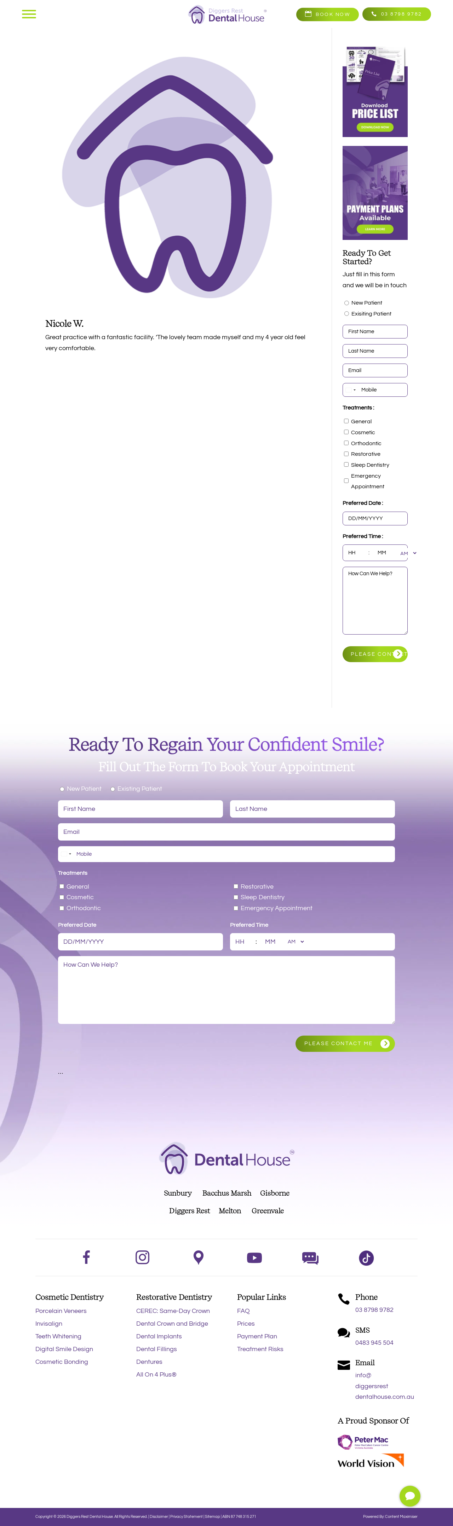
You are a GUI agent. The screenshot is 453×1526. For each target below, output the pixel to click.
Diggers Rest (189, 1211)
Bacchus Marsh (226, 1193)
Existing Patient (139, 788)
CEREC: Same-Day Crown (173, 1311)
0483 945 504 (374, 1342)
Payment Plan (257, 1336)
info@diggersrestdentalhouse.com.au (384, 1386)
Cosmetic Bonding (61, 1362)
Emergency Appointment (367, 481)
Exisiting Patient (371, 314)
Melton (230, 1211)
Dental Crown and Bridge (172, 1323)
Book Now (333, 14)
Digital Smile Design (64, 1349)
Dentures (149, 1362)
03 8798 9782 (401, 14)
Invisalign (48, 1323)
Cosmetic (363, 432)
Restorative (365, 454)
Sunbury (178, 1193)
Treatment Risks (260, 1349)
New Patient (366, 303)
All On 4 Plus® (156, 1374)
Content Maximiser (401, 1517)
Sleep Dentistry (370, 465)
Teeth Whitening (58, 1336)
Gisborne (274, 1193)
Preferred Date (77, 925)
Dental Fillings (156, 1349)
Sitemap (212, 1517)
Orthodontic (366, 443)
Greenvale (268, 1211)
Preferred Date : (363, 503)
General (361, 421)
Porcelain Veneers (61, 1311)
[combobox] (350, 389)
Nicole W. (64, 323)
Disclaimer (159, 1517)
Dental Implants (159, 1336)
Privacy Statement (186, 1517)
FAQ (243, 1311)
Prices (246, 1323)
